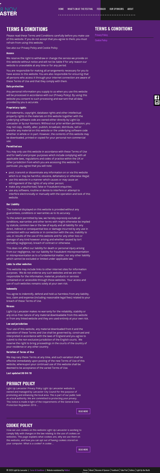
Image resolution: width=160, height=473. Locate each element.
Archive (86, 470)
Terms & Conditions (37, 467)
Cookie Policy (50, 45)
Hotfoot (67, 467)
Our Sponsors (135, 9)
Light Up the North (143, 467)
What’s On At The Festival (99, 9)
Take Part (124, 467)
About (91, 467)
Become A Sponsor (102, 467)
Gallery (132, 467)
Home (79, 9)
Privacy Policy (29, 45)
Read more (83, 408)
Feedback (119, 9)
